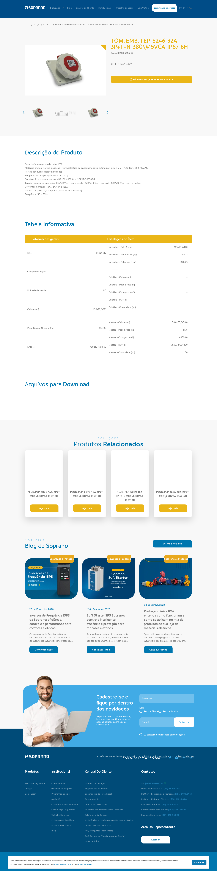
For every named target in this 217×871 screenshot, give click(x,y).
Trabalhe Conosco (125, 7)
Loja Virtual (143, 7)
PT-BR (183, 7)
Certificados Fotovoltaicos (98, 825)
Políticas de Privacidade (62, 820)
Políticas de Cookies (61, 825)
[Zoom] (103, 48)
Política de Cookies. (85, 864)
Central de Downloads (96, 804)
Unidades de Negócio (61, 788)
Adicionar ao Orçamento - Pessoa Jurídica (151, 79)
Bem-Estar (30, 793)
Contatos (148, 771)
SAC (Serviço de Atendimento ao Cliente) (105, 835)
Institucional (104, 7)
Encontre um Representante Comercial (104, 809)
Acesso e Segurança (35, 783)
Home (28, 25)
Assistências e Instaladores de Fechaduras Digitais (110, 820)
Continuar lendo (44, 649)
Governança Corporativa (63, 809)
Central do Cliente (85, 7)
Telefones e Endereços (96, 814)
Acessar (155, 839)
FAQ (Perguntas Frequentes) (99, 830)
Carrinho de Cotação (95, 783)
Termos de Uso (186, 756)
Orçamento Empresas (164, 7)
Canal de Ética (92, 841)
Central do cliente (98, 771)
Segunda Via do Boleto (96, 788)
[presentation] (23, 111)
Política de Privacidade (155, 756)
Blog (69, 7)
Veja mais (44, 508)
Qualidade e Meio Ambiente (65, 804)
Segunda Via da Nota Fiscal (98, 793)
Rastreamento (92, 799)
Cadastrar (184, 722)
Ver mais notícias (172, 543)
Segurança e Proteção (62, 558)
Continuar (199, 862)
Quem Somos (58, 783)
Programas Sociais (60, 793)
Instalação (48, 25)
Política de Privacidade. (63, 864)
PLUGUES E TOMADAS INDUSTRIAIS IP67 (70, 25)
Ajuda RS (55, 799)
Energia (38, 25)
